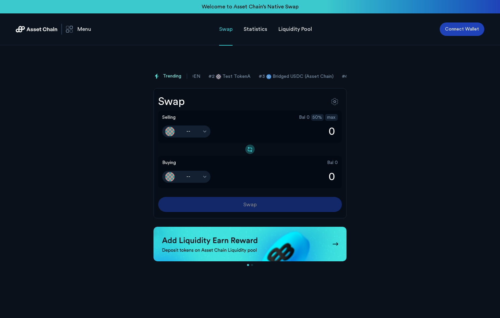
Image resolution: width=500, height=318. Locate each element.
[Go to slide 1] (248, 265)
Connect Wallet (462, 29)
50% (317, 117)
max (331, 117)
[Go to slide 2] (252, 265)
